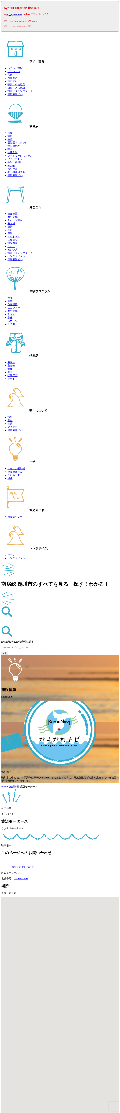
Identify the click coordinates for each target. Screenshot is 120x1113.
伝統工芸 (13, 376)
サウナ (11, 247)
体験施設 (13, 240)
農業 (10, 298)
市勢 (10, 418)
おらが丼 (13, 169)
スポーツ (13, 321)
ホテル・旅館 (15, 69)
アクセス (13, 428)
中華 (10, 140)
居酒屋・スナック (18, 143)
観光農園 (13, 244)
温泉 (10, 234)
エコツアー (14, 308)
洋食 (10, 137)
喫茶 (10, 150)
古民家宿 (13, 82)
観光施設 (13, 214)
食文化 (11, 315)
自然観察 (13, 305)
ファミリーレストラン (20, 156)
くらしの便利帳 (16, 469)
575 (5, 22)
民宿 (10, 75)
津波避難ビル (15, 95)
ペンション (14, 72)
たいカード (14, 476)
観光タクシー (15, 517)
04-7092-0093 (21, 879)
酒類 (10, 370)
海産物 (11, 363)
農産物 (11, 366)
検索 (4, 654)
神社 (10, 231)
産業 (10, 424)
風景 (10, 227)
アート (11, 379)
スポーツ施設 (15, 221)
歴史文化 (13, 217)
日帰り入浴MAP (16, 88)
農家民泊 (13, 79)
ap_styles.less (14, 14)
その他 (11, 166)
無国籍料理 (14, 146)
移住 (10, 479)
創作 (10, 318)
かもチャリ (14, 556)
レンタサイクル (16, 257)
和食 (10, 133)
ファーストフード (18, 160)
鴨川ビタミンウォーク (20, 92)
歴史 (10, 421)
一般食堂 (13, 153)
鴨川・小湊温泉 (16, 85)
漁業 (10, 302)
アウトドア (14, 237)
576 (5, 27)
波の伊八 (13, 250)
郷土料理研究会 (16, 173)
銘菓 (10, 373)
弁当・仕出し (15, 163)
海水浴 (11, 224)
